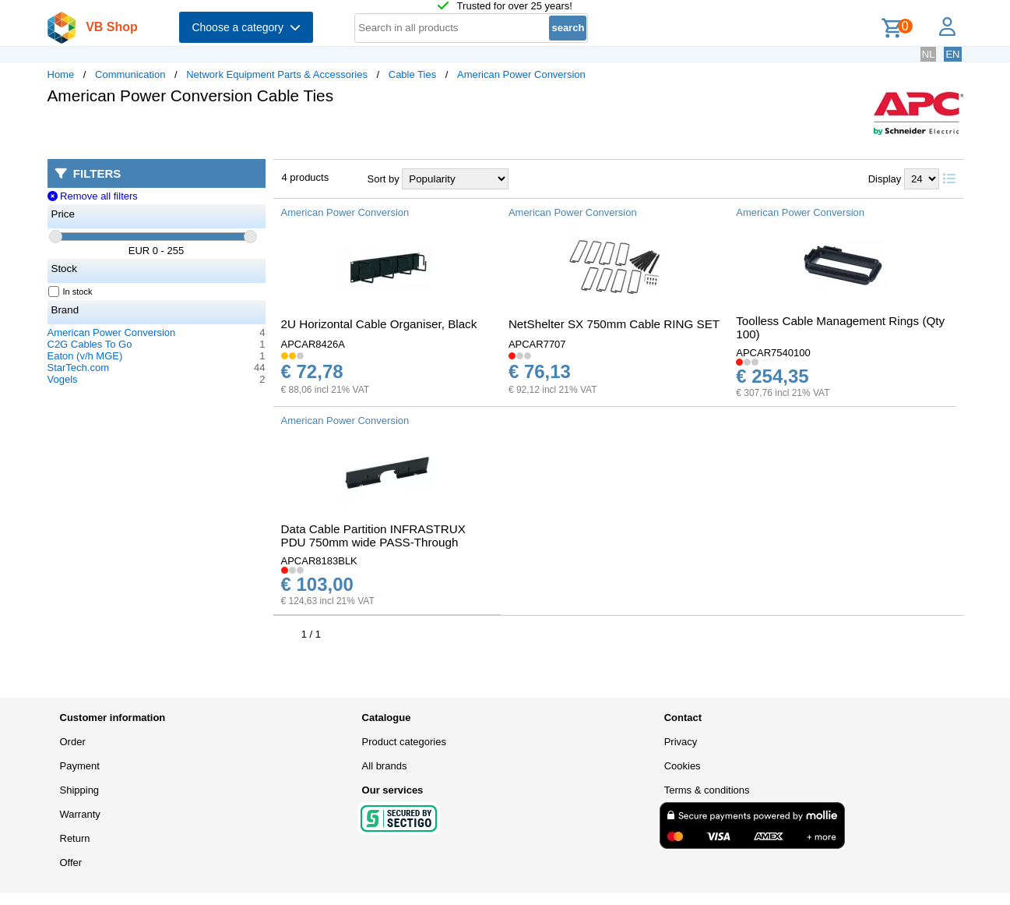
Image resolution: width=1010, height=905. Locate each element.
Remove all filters (93, 196)
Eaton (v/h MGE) (85, 356)
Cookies (682, 766)
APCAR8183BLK (319, 561)
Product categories (404, 742)
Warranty (80, 814)
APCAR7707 (537, 344)
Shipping (80, 790)
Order (73, 742)
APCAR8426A (313, 344)
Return (75, 838)
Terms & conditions (707, 790)
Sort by (383, 179)
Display (885, 179)
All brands (384, 766)
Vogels (63, 379)
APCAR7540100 (773, 353)
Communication (130, 74)
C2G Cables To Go (90, 344)
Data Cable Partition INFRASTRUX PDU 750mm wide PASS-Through (373, 535)
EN (952, 54)
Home (61, 74)
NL (928, 54)
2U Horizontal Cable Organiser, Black (379, 324)
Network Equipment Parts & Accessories (277, 74)
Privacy (681, 742)
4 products (305, 177)
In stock (71, 291)
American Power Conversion (521, 74)
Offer (71, 862)
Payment (80, 766)
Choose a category (246, 27)
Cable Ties (412, 74)
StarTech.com (78, 367)
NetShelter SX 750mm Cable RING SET (614, 324)
